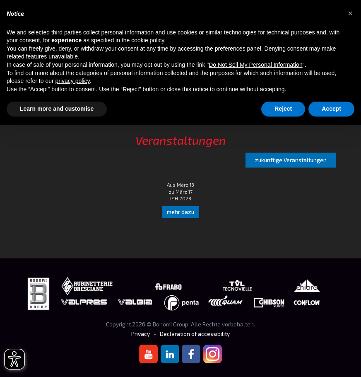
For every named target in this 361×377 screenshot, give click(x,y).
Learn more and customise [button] (57, 108)
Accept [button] (331, 108)
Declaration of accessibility (195, 334)
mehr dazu (180, 212)
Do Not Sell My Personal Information (255, 64)
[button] (350, 13)
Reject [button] (283, 108)
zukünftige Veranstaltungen (291, 160)
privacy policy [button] (72, 81)
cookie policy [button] (147, 40)
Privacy (140, 334)
